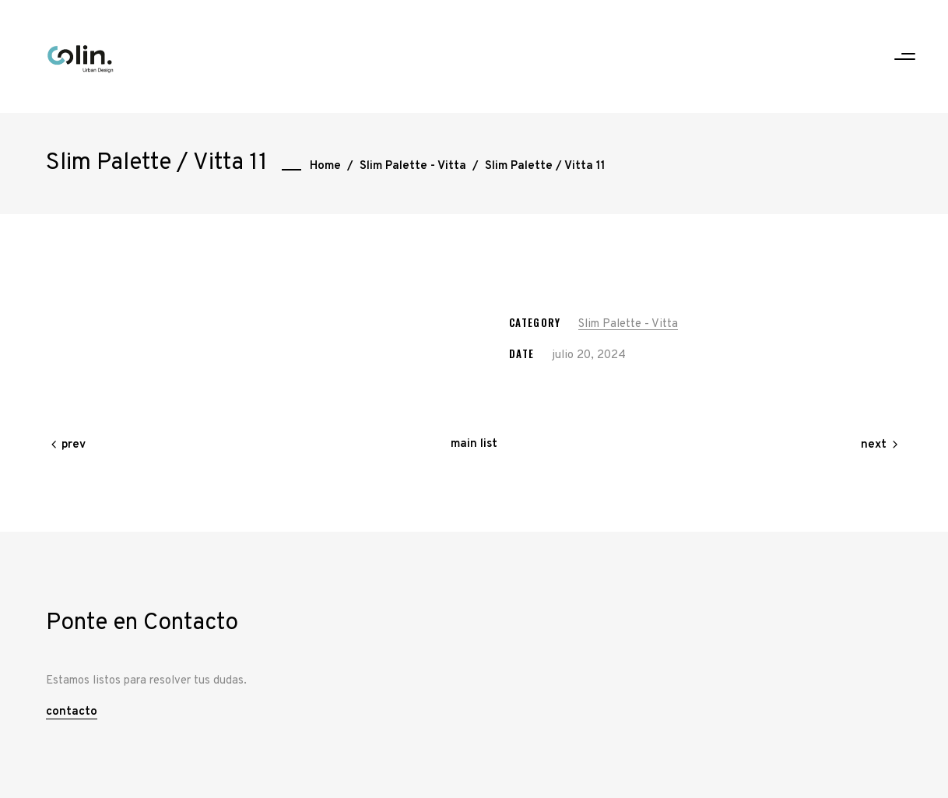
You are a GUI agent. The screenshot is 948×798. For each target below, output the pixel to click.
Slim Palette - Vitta (413, 166)
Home (325, 166)
